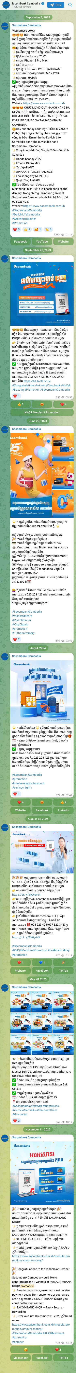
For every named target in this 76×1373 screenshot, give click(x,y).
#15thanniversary (23, 633)
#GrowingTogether (24, 218)
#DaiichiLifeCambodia (26, 214)
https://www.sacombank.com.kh (44, 103)
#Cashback (53, 385)
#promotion (19, 628)
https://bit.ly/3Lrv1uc (37, 381)
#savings (18, 787)
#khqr (66, 950)
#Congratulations (23, 385)
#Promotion (19, 223)
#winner (40, 385)
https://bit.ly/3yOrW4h (26, 894)
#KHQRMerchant (53, 1333)
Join (55, 5)
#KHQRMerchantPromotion (29, 950)
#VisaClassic (20, 624)
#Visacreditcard (22, 615)
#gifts (28, 787)
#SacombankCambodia (27, 210)
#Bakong (18, 389)
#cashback (55, 950)
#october (18, 1341)
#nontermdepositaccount (28, 783)
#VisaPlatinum (21, 620)
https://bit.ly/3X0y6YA (26, 937)
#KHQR (66, 385)
